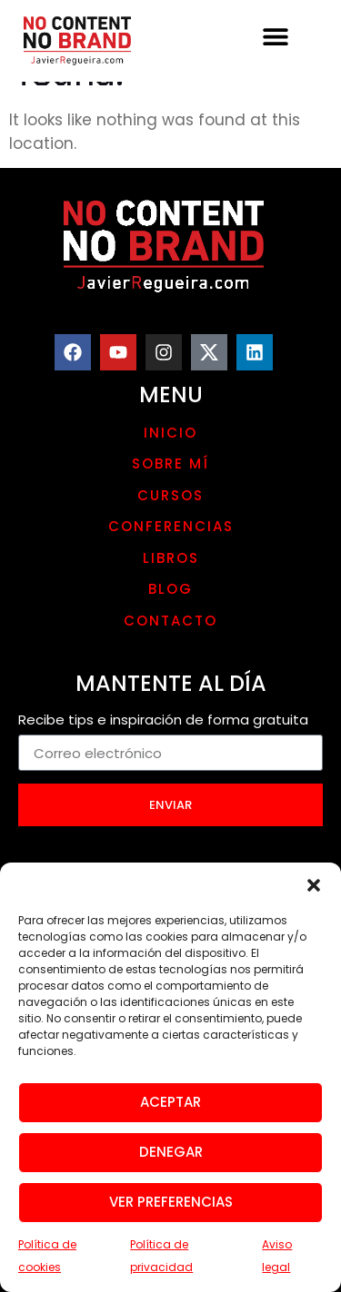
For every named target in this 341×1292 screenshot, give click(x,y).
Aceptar (170, 1110)
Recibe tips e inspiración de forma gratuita (163, 721)
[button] (314, 893)
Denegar (171, 1160)
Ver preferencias (171, 1210)
